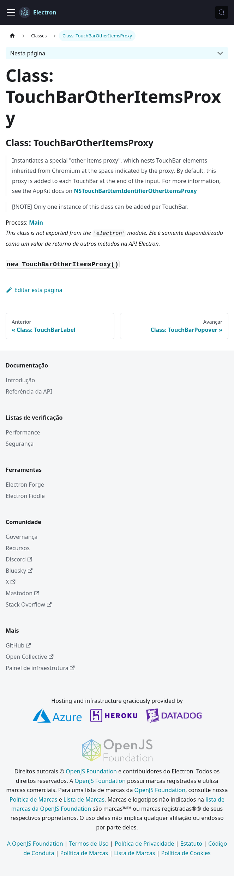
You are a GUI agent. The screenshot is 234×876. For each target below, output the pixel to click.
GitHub (18, 645)
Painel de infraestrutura (40, 668)
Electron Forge (25, 484)
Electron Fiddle (25, 496)
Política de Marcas (33, 799)
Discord (19, 559)
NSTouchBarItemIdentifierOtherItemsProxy (135, 191)
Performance (23, 432)
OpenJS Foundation (91, 771)
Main (36, 222)
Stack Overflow (29, 604)
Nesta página (27, 53)
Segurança (20, 444)
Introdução (20, 380)
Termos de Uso (89, 843)
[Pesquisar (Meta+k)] (221, 12)
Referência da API (29, 391)
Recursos (18, 548)
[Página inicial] (12, 35)
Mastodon (22, 593)
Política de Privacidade (144, 843)
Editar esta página (34, 290)
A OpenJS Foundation (35, 843)
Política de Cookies (186, 853)
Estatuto (191, 843)
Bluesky (19, 570)
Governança (21, 537)
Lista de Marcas (84, 799)
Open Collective (30, 657)
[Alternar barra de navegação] (11, 12)
